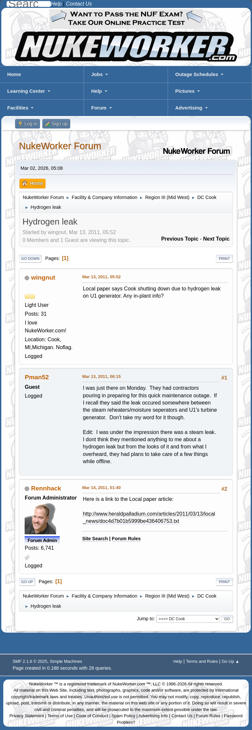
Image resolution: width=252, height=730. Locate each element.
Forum (99, 107)
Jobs (97, 74)
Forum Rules (126, 538)
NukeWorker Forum (60, 146)
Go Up (27, 582)
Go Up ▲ (231, 661)
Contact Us (181, 715)
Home (14, 74)
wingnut (43, 277)
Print (224, 259)
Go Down (30, 259)
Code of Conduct (92, 715)
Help (96, 91)
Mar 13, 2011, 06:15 (101, 376)
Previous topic (180, 239)
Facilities (17, 107)
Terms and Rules (202, 661)
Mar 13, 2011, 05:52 (101, 276)
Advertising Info (153, 715)
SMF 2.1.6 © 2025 (29, 661)
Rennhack (46, 488)
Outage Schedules (196, 74)
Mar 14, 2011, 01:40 (101, 487)
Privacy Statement (27, 715)
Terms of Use (60, 715)
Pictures (185, 91)
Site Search (95, 538)
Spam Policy (123, 715)
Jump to (145, 618)
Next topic (216, 239)
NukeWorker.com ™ (132, 683)
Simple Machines (66, 661)
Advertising (188, 107)
